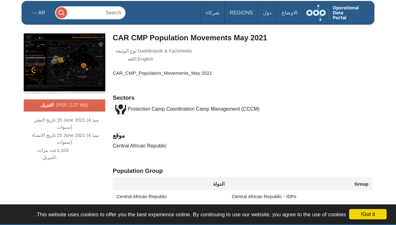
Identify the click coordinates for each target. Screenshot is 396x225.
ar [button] (41, 12)
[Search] (90, 12)
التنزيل (64, 105)
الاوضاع (289, 12)
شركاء (212, 12)
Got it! (368, 214)
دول (267, 12)
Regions (241, 12)
